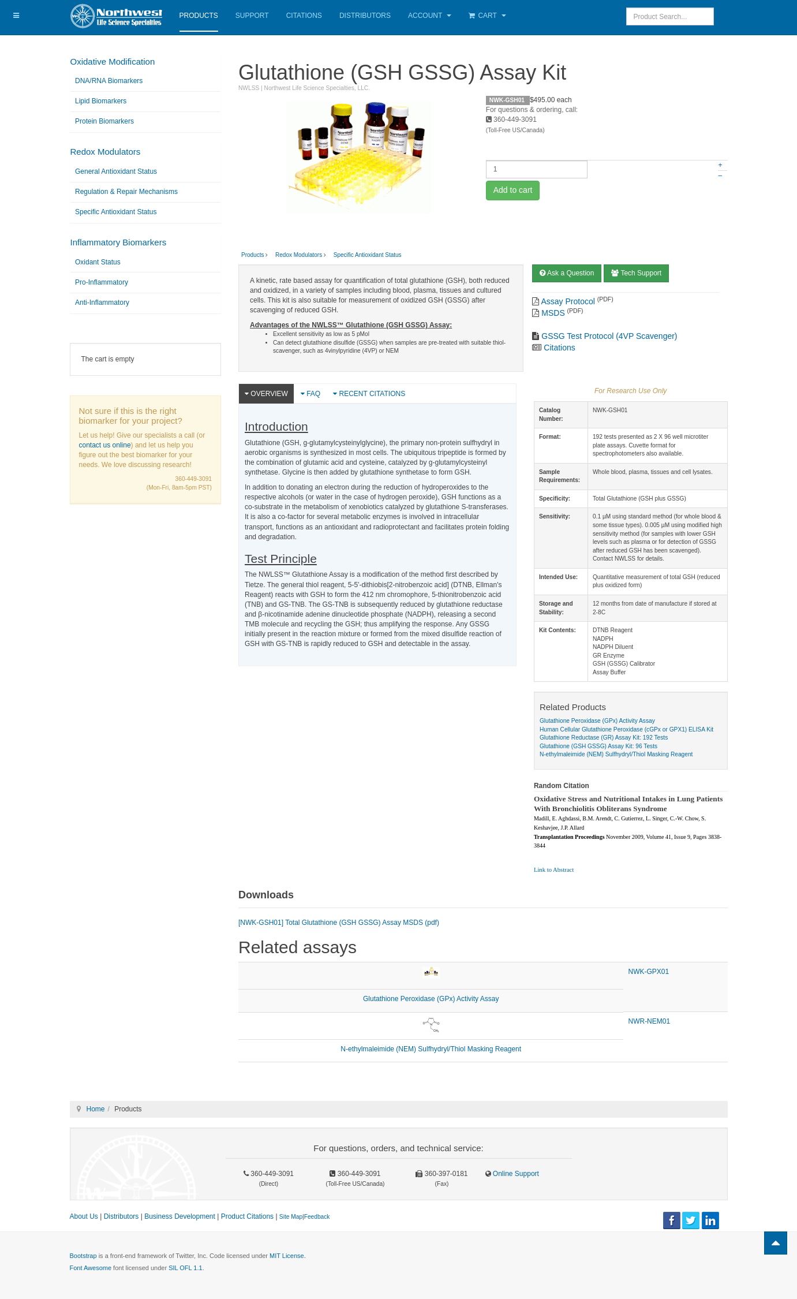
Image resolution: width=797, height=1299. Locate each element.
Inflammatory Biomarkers (118, 242)
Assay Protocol (568, 301)
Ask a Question (567, 273)
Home (96, 1109)
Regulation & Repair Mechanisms (126, 192)
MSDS (552, 313)
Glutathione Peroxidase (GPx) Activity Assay (597, 721)
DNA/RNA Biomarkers (109, 81)
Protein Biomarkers (104, 121)
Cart (487, 16)
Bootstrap (83, 1255)
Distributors (365, 16)
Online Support (515, 1174)
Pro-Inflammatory (101, 282)
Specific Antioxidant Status (115, 212)
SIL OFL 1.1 (186, 1267)
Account (429, 16)
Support (252, 16)
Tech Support (636, 273)
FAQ (310, 394)
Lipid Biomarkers (100, 101)
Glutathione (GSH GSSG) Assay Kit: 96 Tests (598, 746)
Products (198, 16)
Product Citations (247, 1216)
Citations (304, 16)
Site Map (290, 1217)
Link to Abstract (554, 870)
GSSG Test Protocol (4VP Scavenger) (609, 336)
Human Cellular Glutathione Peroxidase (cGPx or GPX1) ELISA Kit (626, 729)
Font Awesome (91, 1267)
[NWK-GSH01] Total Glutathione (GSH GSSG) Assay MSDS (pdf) (338, 923)
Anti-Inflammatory (102, 302)
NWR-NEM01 (649, 1021)
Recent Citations (369, 394)
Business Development (179, 1216)
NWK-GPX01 (648, 972)
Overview (266, 394)
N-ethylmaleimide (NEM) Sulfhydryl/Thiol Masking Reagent (616, 754)
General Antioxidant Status (116, 171)
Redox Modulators (105, 151)
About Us (84, 1216)
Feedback (317, 1217)
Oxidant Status (98, 262)
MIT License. (288, 1255)
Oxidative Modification (112, 61)
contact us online (105, 445)
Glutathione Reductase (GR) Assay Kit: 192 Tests (604, 737)
